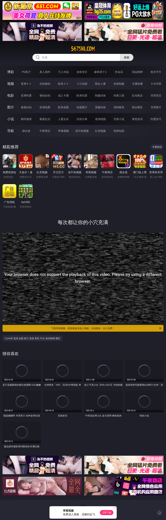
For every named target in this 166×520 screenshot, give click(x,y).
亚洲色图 (45, 107)
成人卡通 (63, 95)
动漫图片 (82, 107)
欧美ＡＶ (63, 84)
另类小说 (119, 119)
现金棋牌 (137, 72)
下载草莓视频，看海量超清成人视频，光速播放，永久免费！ (106, 328)
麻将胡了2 (100, 72)
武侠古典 (82, 119)
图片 (10, 107)
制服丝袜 (100, 95)
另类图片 (156, 107)
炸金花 (119, 72)
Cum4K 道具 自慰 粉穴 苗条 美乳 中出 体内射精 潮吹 (32, 338)
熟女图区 (137, 107)
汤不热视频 (82, 131)
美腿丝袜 (100, 107)
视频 (10, 83)
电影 (10, 95)
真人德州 (45, 72)
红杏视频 (100, 131)
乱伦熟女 (137, 95)
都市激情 (26, 119)
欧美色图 (63, 107)
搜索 (126, 57)
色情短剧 (119, 131)
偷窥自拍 (26, 107)
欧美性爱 (82, 95)
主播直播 (137, 84)
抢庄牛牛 (156, 72)
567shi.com (83, 48)
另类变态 (156, 95)
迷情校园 (100, 119)
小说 (10, 119)
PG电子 (26, 72)
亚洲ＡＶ (26, 84)
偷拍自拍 (45, 95)
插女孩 (26, 131)
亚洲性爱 (26, 95)
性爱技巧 (156, 119)
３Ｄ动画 (82, 84)
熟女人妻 (100, 84)
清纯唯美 (119, 107)
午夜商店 (45, 131)
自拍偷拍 (45, 84)
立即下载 (106, 512)
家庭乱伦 (45, 119)
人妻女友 (63, 119)
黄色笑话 (137, 119)
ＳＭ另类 (156, 84)
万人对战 (63, 72)
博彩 (10, 72)
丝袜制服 (119, 84)
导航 (10, 130)
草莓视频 (63, 131)
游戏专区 (82, 72)
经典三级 (119, 95)
